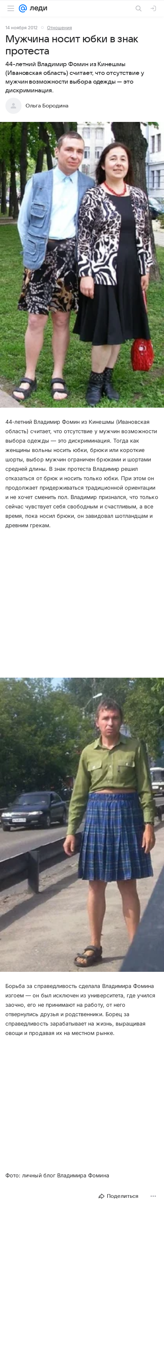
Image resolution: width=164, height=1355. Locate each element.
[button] (82, 265)
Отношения (59, 27)
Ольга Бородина (47, 106)
